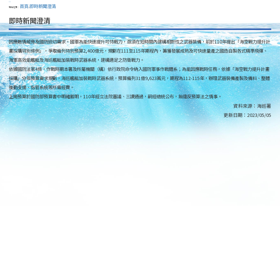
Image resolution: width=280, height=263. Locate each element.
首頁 (24, 6)
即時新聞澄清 (43, 6)
